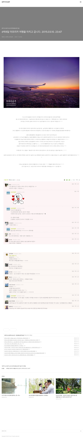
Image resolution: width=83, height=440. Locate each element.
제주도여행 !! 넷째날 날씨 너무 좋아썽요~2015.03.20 (16, 338)
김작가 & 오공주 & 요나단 (9, 335)
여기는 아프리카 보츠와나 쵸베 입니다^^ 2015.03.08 (16, 349)
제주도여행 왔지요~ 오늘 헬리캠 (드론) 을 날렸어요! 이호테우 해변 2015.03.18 (22, 342)
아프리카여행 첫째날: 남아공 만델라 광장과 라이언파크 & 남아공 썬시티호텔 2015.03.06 (24, 353)
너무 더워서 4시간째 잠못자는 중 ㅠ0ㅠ (13, 343)
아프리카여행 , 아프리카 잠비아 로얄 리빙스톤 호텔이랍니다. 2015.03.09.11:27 (22, 347)
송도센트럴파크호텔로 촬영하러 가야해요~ (14, 345)
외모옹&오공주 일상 (20, 335)
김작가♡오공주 (6, 2)
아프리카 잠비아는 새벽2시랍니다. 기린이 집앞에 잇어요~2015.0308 (19, 351)
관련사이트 (4, 431)
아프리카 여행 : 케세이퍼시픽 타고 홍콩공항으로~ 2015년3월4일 (18, 355)
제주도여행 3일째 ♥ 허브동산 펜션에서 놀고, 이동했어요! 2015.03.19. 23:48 (21, 340)
